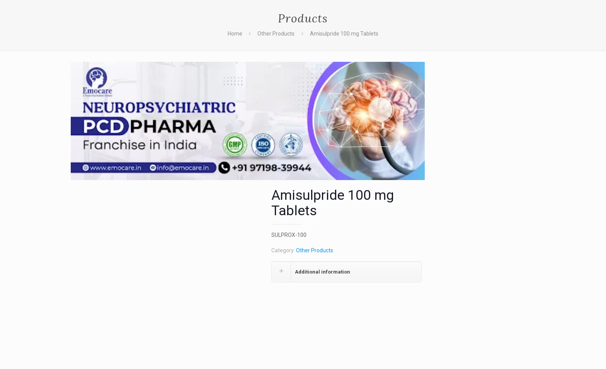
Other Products (275, 34)
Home (235, 34)
